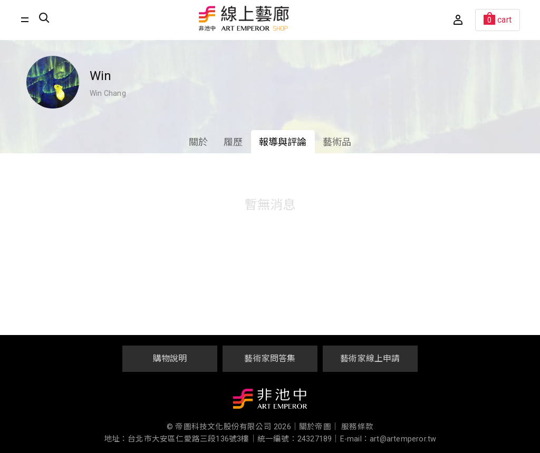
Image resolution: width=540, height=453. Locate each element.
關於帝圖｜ (319, 426)
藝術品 (337, 141)
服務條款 (357, 426)
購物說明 (170, 358)
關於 (198, 141)
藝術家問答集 (269, 358)
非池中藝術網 (270, 400)
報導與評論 (283, 141)
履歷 (233, 141)
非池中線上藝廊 (244, 18)
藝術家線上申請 (370, 358)
